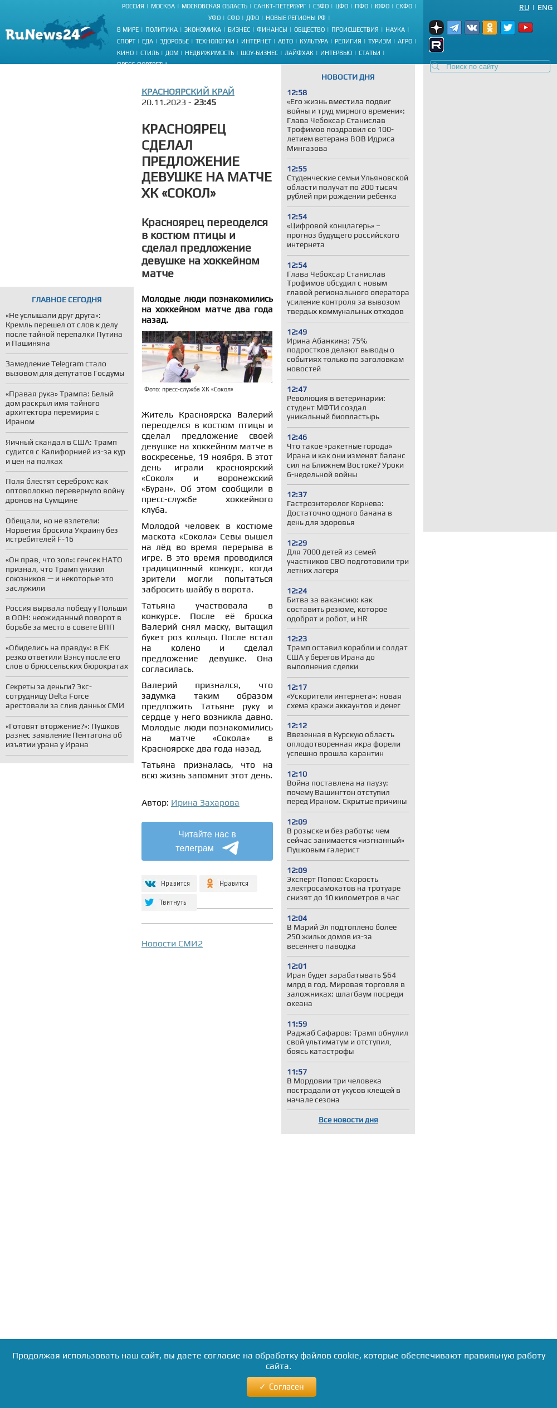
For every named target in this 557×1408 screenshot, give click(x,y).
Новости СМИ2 (172, 943)
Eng (545, 7)
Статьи (369, 53)
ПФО (361, 6)
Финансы (272, 29)
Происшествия (355, 29)
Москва (163, 6)
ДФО (252, 17)
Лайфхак (299, 53)
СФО (233, 17)
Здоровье (174, 41)
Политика (161, 29)
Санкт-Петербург (280, 6)
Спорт (126, 41)
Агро (405, 41)
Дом (171, 53)
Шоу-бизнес (259, 53)
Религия (348, 41)
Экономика (202, 29)
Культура (314, 41)
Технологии (215, 41)
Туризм (379, 41)
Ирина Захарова (205, 802)
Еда (147, 41)
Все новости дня (348, 1119)
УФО (214, 17)
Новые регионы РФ (296, 17)
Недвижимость (209, 53)
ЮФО (382, 6)
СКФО (404, 6)
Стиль (149, 53)
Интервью (336, 53)
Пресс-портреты (142, 64)
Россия (133, 6)
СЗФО (321, 6)
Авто (285, 41)
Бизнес (239, 29)
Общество (309, 29)
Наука (395, 29)
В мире (128, 29)
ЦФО (341, 6)
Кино (125, 53)
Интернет (256, 41)
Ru (524, 7)
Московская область (214, 6)
